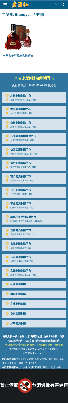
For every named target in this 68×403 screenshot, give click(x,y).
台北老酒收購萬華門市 (20, 136)
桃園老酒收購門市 (17, 149)
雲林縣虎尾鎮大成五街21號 (19, 234)
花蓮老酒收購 (15, 284)
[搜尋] (56, 4)
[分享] (62, 4)
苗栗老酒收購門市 (17, 176)
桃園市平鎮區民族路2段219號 (20, 154)
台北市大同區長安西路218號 (20, 100)
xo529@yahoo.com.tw (34, 353)
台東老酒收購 (15, 313)
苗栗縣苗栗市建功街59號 (18, 180)
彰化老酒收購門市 (17, 203)
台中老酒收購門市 (17, 190)
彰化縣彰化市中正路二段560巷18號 (23, 221)
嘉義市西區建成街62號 (17, 248)
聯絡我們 (58, 344)
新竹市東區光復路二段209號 (20, 167)
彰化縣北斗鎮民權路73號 (18, 207)
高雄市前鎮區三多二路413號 (20, 127)
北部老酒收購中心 (17, 95)
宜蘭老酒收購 (15, 304)
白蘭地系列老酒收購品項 (18, 55)
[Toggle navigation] (5, 4)
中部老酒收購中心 (17, 109)
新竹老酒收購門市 (17, 163)
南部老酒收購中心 (17, 122)
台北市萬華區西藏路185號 (19, 140)
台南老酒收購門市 (17, 257)
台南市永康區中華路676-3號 (19, 261)
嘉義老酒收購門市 (17, 243)
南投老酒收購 (15, 294)
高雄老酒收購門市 (17, 270)
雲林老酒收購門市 (17, 230)
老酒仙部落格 (45, 344)
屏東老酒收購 (15, 323)
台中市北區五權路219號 (18, 113)
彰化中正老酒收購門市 (20, 217)
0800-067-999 (38, 85)
